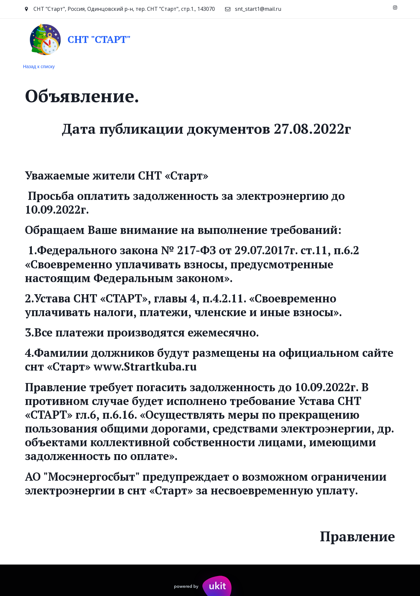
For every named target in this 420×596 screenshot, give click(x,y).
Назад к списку (39, 66)
